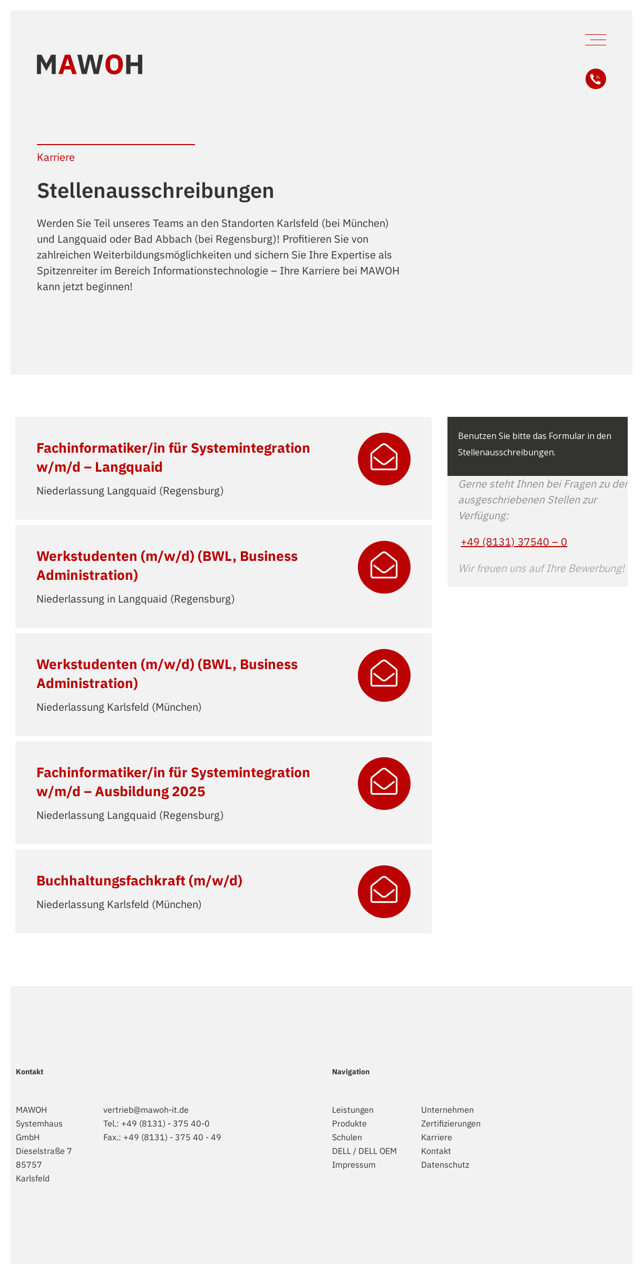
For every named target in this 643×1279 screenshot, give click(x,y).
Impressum (354, 1164)
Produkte (349, 1123)
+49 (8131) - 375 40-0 (165, 1123)
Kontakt (436, 1151)
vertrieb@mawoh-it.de (146, 1109)
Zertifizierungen (451, 1123)
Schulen (347, 1137)
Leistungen (353, 1109)
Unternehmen (447, 1109)
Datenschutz (445, 1164)
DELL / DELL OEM (364, 1151)
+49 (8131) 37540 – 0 (514, 541)
